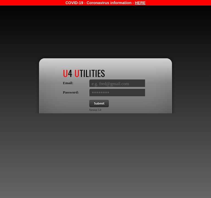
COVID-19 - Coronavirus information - (105, 3)
